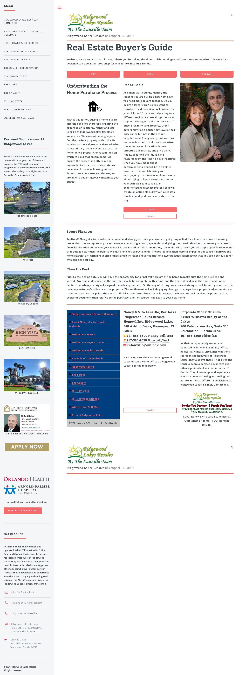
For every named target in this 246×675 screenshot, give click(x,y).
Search (207, 74)
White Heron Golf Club (85, 407)
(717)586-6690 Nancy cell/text (26, 602)
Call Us (150, 216)
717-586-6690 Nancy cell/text (148, 336)
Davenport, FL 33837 (100, 24)
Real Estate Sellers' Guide (87, 350)
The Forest (78, 374)
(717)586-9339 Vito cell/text (25, 613)
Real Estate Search (83, 334)
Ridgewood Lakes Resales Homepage (94, 314)
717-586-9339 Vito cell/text (146, 340)
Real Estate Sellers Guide (21, 51)
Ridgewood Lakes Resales (23, 666)
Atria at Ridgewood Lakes (87, 415)
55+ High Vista (80, 390)
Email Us (150, 210)
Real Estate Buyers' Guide (88, 342)
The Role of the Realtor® (87, 358)
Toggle (59, 7)
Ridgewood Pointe (83, 366)
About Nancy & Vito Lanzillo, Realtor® (23, 33)
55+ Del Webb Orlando (85, 398)
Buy (93, 74)
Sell (150, 74)
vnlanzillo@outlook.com (145, 345)
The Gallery (79, 382)
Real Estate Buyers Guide (21, 43)
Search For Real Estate (23, 510)
